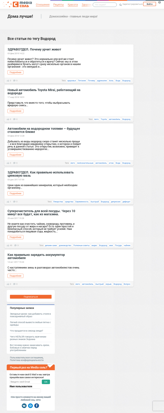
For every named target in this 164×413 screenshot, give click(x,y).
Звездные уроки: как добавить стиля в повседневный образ (30, 315)
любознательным (85, 163)
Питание (82, 80)
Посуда (118, 245)
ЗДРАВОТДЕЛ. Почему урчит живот (34, 49)
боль (111, 80)
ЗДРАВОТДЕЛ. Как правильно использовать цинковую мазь (41, 174)
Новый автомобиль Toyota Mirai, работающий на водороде (44, 91)
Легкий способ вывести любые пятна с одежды (30, 323)
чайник (127, 245)
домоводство (65, 245)
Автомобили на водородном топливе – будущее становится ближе (44, 130)
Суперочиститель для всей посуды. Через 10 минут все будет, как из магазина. (41, 212)
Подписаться (31, 296)
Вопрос (127, 284)
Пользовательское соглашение (26, 357)
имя (111, 245)
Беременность (82, 201)
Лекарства (58, 201)
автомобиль (114, 119)
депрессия (115, 201)
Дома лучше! (20, 16)
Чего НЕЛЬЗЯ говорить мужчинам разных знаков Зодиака (28, 338)
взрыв (108, 284)
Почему (91, 80)
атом (111, 163)
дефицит (126, 201)
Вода (118, 80)
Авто (96, 119)
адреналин (102, 80)
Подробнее (15, 72)
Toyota (104, 119)
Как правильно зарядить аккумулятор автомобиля (36, 256)
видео (94, 245)
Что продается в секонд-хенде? (26, 330)
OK (45, 382)
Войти (149, 4)
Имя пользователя (21, 386)
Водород (126, 80)
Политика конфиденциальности (27, 360)
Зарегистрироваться (132, 4)
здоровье (71, 80)
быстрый (95, 201)
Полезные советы (81, 245)
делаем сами (51, 245)
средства (69, 201)
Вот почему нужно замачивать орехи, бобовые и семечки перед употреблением (29, 348)
